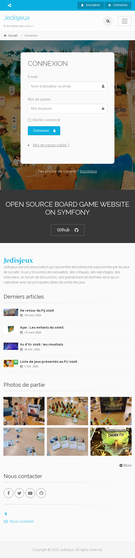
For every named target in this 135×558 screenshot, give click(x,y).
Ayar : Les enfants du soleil (41, 327)
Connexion (118, 5)
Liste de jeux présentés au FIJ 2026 (48, 361)
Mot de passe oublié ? (51, 145)
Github (67, 230)
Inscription (90, 5)
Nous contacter (19, 521)
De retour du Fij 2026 (37, 310)
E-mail (32, 77)
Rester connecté (46, 120)
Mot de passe (39, 99)
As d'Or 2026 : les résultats (41, 344)
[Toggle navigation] (124, 21)
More (125, 465)
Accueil (12, 35)
